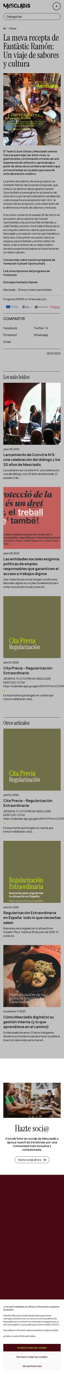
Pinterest (10, 335)
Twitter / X (41, 328)
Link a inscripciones (15, 271)
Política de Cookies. (27, 1336)
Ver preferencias (32, 1366)
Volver (13, 28)
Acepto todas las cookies (32, 1347)
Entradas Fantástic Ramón (20, 282)
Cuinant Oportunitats (31, 263)
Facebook (10, 328)
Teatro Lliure (14, 151)
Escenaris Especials (40, 185)
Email (7, 342)
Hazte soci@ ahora (32, 1160)
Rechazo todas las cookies (32, 1357)
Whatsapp (41, 335)
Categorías (14, 17)
